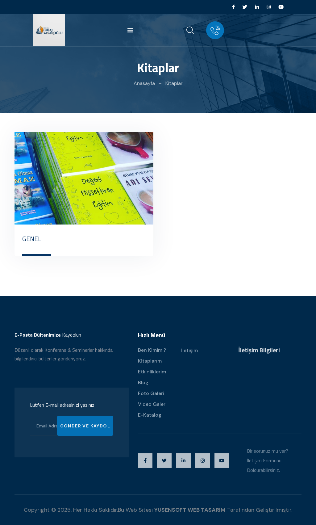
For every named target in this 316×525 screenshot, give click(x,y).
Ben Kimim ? (152, 355)
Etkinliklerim (152, 377)
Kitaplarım (150, 366)
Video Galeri (152, 409)
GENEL (31, 239)
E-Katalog (149, 420)
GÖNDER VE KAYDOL (85, 431)
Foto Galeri (151, 398)
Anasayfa (144, 83)
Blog (143, 387)
